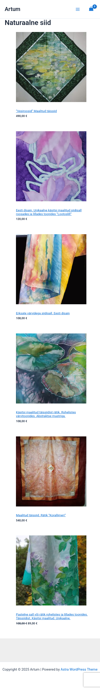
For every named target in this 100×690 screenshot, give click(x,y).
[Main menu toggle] (77, 9)
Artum (12, 9)
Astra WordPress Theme (79, 669)
